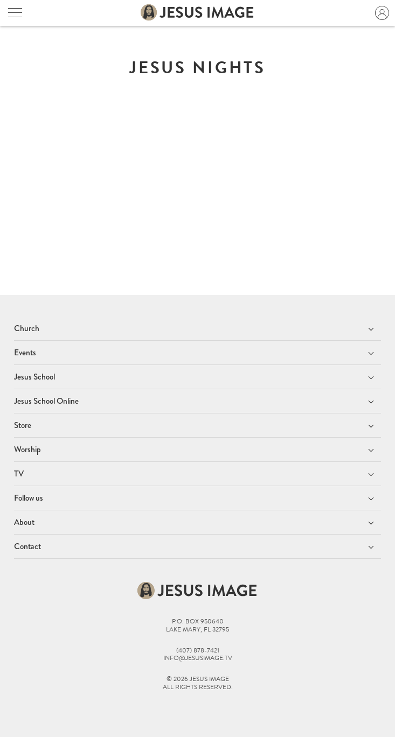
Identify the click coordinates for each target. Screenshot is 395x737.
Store (22, 425)
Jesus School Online (46, 401)
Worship (27, 449)
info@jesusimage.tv (197, 658)
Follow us (28, 498)
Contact (27, 546)
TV (19, 474)
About (24, 522)
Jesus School (34, 377)
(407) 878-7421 (197, 651)
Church (26, 328)
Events (25, 353)
